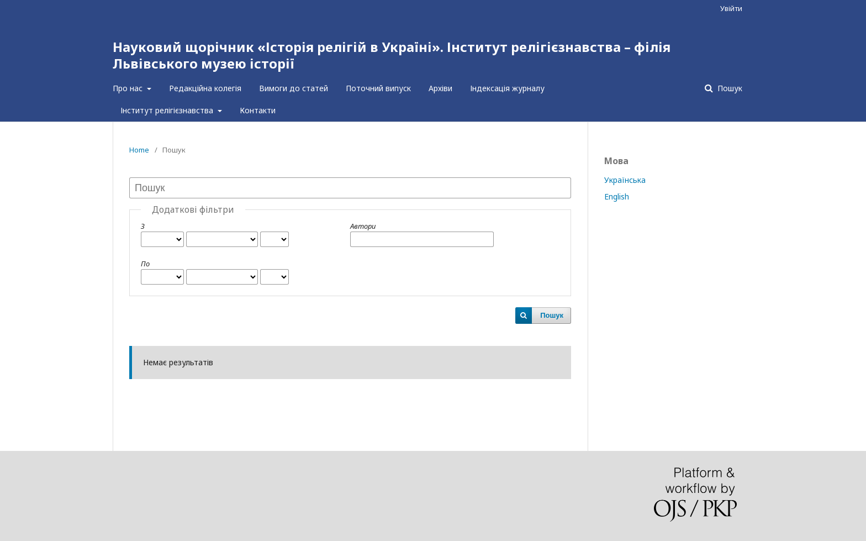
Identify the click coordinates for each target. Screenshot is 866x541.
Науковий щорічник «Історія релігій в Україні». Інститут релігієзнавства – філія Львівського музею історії (391, 55)
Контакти (258, 110)
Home (139, 150)
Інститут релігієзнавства (167, 110)
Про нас (129, 88)
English (616, 196)
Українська (625, 180)
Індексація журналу (507, 88)
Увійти (731, 8)
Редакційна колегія (205, 88)
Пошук (728, 88)
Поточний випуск (378, 88)
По (145, 264)
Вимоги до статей (293, 88)
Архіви (440, 88)
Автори (363, 226)
